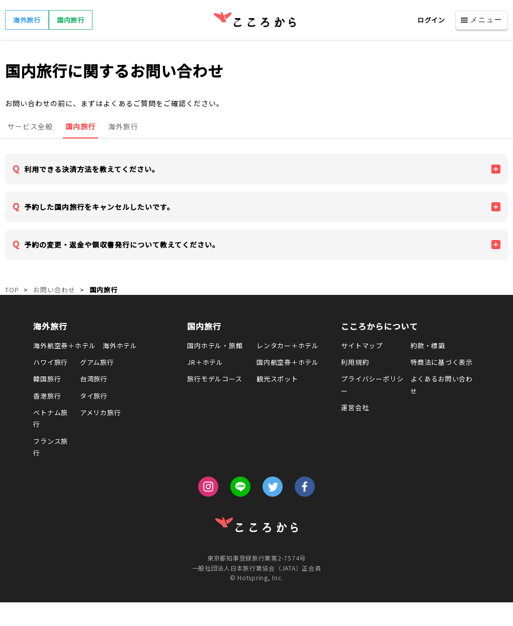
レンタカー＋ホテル (287, 345)
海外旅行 (27, 20)
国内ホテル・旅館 (214, 345)
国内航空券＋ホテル (287, 362)
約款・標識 (427, 345)
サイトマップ (362, 345)
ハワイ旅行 (50, 362)
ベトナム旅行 (50, 418)
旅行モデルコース (214, 378)
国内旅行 (70, 20)
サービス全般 (30, 126)
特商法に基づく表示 (441, 362)
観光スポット (277, 378)
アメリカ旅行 (100, 412)
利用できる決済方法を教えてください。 (91, 169)
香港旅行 (47, 396)
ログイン (431, 20)
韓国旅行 (47, 378)
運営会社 (355, 407)
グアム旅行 (97, 362)
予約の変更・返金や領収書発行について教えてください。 (122, 245)
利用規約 (355, 362)
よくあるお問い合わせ (441, 384)
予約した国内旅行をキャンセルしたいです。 (99, 207)
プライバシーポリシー (372, 384)
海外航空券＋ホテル (64, 345)
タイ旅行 (94, 396)
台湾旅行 (94, 378)
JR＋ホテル (205, 362)
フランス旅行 (50, 446)
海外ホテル (120, 345)
